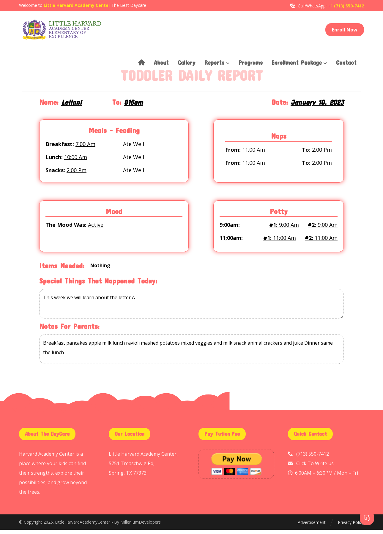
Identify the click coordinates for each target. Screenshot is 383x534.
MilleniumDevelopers (140, 527)
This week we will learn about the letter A (191, 308)
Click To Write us (315, 467)
